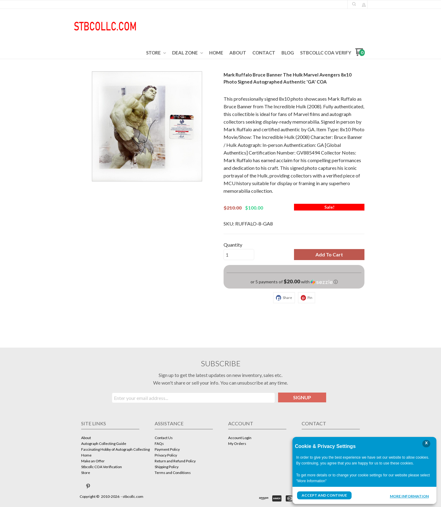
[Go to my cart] (360, 54)
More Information (409, 496)
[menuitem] (156, 53)
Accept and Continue (324, 495)
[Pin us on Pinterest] (88, 486)
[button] (354, 4)
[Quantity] (239, 254)
